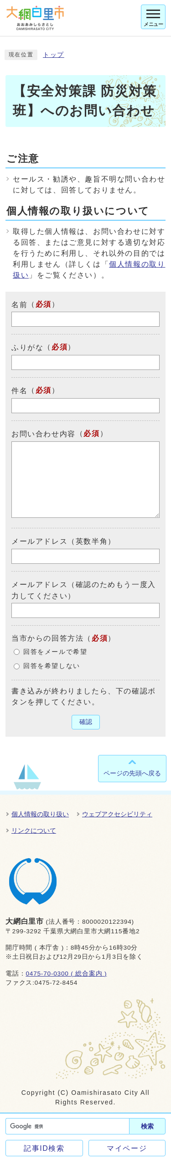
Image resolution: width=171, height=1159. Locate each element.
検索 (147, 1126)
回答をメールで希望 (55, 651)
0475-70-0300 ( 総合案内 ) (66, 973)
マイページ (127, 1148)
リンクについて (33, 830)
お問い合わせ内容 (43, 434)
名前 (19, 304)
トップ (53, 54)
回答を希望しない (51, 666)
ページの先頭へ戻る (132, 773)
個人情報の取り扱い (40, 814)
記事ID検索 (44, 1148)
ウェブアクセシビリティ (117, 814)
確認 (85, 722)
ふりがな (27, 347)
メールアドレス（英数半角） (63, 541)
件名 (19, 391)
